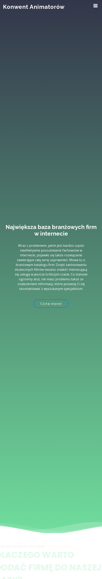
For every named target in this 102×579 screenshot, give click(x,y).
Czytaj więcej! (51, 303)
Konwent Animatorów (34, 7)
